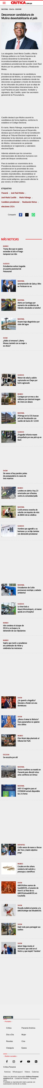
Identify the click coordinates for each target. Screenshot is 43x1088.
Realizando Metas (29, 202)
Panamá (4, 193)
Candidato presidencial (10, 202)
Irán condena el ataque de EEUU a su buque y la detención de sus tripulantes (14, 628)
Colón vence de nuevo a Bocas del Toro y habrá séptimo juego (30, 850)
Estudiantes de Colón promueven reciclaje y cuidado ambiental (29, 590)
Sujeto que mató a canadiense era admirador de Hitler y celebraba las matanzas (15, 646)
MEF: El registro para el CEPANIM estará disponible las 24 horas (29, 791)
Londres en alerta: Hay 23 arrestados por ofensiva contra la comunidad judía (28, 493)
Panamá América (28, 1028)
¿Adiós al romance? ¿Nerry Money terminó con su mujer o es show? (15, 343)
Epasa (24, 1048)
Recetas (9, 1041)
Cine (23, 1041)
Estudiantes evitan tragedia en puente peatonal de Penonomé (14, 269)
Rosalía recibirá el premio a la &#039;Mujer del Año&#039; (29, 909)
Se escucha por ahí (10, 757)
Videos (27, 1072)
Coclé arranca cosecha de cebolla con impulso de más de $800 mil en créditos (28, 512)
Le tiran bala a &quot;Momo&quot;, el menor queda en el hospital (30, 609)
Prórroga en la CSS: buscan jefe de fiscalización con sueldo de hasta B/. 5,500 (28, 418)
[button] (20, 214)
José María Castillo (8, 197)
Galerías (35, 1072)
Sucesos (6, 264)
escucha (6, 755)
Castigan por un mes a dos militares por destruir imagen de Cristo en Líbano (29, 399)
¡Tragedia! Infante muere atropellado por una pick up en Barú (29, 437)
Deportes (21, 845)
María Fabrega (25, 197)
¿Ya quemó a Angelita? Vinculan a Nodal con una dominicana (27, 703)
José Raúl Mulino (17, 193)
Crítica (8, 1028)
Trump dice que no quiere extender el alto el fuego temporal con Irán (13, 251)
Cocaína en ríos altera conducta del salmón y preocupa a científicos (26, 869)
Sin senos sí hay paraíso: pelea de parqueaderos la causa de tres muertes (15, 476)
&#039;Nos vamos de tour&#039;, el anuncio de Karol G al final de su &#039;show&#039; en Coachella (28, 890)
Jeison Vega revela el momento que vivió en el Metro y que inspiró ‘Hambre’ (29, 949)
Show (5, 338)
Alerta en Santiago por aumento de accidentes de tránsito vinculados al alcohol (29, 305)
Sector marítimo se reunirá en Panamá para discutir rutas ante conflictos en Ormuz (29, 772)
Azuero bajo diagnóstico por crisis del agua (29, 323)
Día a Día (10, 1035)
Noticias (7, 1072)
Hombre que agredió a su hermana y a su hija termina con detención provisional (28, 531)
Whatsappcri (18, 1072)
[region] (21, 106)
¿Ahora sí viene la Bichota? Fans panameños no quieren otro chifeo (29, 722)
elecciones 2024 (8, 206)
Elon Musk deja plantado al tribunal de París (28, 739)
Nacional (21, 281)
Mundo (5, 246)
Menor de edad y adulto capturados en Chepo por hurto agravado (27, 380)
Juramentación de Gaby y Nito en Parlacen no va (29, 285)
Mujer (24, 1035)
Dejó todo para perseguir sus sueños (29, 928)
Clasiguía (10, 1048)
